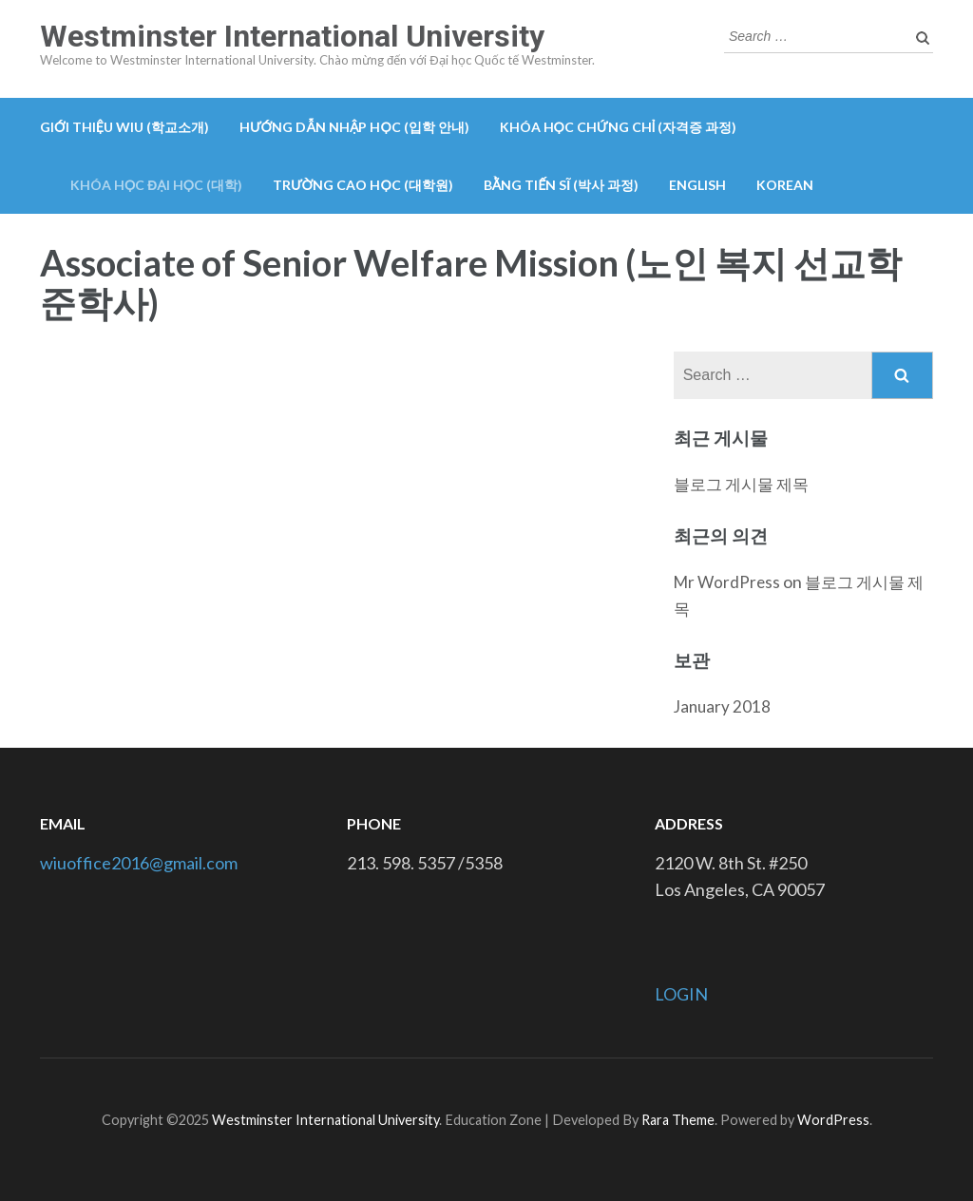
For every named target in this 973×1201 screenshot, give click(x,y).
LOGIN (681, 993)
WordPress (833, 1120)
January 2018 (722, 706)
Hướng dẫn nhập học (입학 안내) (354, 127)
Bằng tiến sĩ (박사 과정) (561, 185)
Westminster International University (292, 36)
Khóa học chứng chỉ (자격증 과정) (618, 127)
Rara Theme (678, 1120)
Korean (784, 185)
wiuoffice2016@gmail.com (139, 862)
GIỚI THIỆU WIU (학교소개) (124, 127)
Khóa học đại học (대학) (156, 185)
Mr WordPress (727, 582)
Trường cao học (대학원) (363, 185)
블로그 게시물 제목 (741, 484)
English (697, 185)
